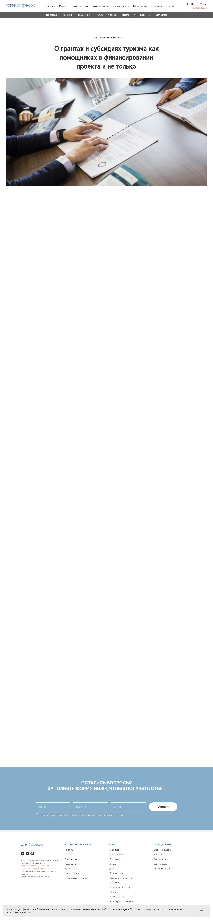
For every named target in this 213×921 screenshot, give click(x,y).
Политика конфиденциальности (33, 863)
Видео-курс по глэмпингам (121, 901)
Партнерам (67, 15)
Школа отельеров (117, 896)
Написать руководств (119, 887)
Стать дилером (162, 15)
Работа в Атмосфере (142, 15)
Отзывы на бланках (162, 850)
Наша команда (116, 882)
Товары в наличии (100, 6)
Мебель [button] (63, 6)
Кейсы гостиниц (116, 854)
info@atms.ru (199, 7)
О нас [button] (172, 6)
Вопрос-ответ (160, 864)
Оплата (112, 864)
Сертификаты (160, 859)
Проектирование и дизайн (77, 878)
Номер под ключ (72, 873)
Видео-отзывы (160, 854)
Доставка (113, 868)
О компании (114, 850)
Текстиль (69, 850)
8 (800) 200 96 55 (196, 4)
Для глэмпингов (72, 868)
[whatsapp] (32, 853)
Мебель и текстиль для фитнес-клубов (36, 877)
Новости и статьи (162, 868)
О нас (113, 844)
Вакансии (113, 892)
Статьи (100, 15)
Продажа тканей (80, 6)
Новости (125, 15)
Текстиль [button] (49, 6)
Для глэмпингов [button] (120, 6)
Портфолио (114, 859)
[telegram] (27, 853)
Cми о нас (112, 15)
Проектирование (51, 15)
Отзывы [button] (159, 6)
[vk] (22, 853)
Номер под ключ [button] (141, 6)
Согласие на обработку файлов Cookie (36, 866)
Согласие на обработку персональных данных (39, 869)
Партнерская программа (120, 878)
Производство (116, 873)
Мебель (68, 854)
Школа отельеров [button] (85, 15)
